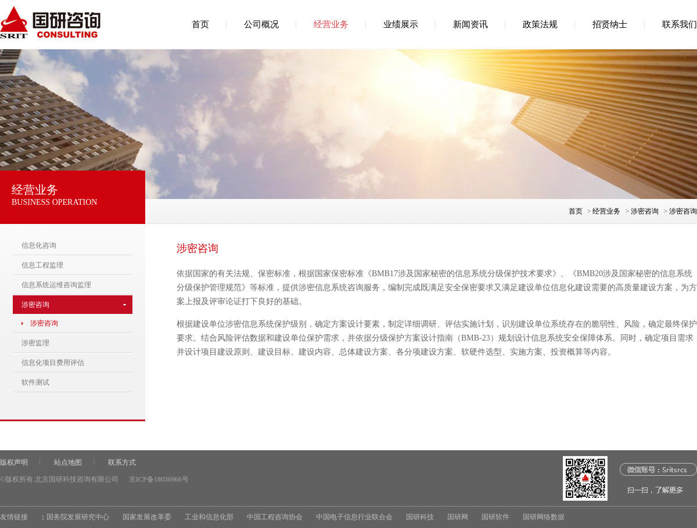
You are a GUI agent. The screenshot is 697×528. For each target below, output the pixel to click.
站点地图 (68, 462)
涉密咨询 (645, 211)
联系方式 (122, 462)
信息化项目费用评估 (52, 363)
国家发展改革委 (147, 517)
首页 (200, 24)
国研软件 (495, 517)
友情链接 (14, 517)
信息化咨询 (38, 245)
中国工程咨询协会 (275, 517)
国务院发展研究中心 (77, 517)
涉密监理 (35, 343)
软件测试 (35, 382)
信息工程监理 (42, 265)
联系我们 (679, 24)
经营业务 (331, 24)
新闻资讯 (470, 24)
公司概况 (261, 24)
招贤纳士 (609, 24)
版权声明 (14, 462)
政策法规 (540, 24)
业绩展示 (400, 24)
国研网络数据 (544, 517)
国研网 (457, 517)
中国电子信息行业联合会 (354, 517)
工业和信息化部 (209, 517)
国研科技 (420, 517)
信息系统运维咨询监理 (56, 285)
